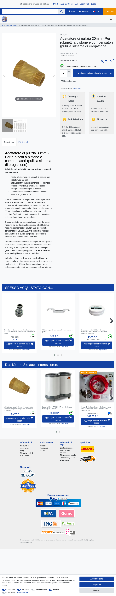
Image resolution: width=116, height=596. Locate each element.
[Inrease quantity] (69, 71)
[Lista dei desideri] (99, 11)
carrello (43, 451)
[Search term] (30, 11)
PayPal (56, 589)
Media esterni (41, 589)
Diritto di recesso (66, 448)
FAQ (22, 451)
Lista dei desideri (68, 81)
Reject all (97, 584)
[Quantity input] (63, 73)
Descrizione (9, 142)
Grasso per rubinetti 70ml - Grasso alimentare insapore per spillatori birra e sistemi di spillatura (94, 331)
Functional (11, 592)
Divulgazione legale (68, 455)
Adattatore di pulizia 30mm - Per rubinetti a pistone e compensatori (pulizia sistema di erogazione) (18, 408)
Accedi (43, 446)
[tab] (9, 142)
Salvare (96, 590)
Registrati (44, 448)
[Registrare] (84, 11)
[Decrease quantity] (69, 75)
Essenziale (11, 589)
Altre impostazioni (24, 592)
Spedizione (76, 88)
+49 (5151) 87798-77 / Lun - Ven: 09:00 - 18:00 (74, 4)
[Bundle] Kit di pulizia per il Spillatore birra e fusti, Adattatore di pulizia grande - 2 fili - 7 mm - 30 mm (96, 408)
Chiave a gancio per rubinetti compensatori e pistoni (57, 330)
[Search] (61, 11)
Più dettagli (23, 142)
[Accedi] (72, 11)
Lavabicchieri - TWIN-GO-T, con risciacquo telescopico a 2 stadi (57, 408)
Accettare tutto (96, 579)
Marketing (26, 589)
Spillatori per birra (12, 25)
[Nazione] (93, 11)
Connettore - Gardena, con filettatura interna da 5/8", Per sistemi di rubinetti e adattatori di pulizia (19, 331)
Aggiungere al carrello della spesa (95, 73)
